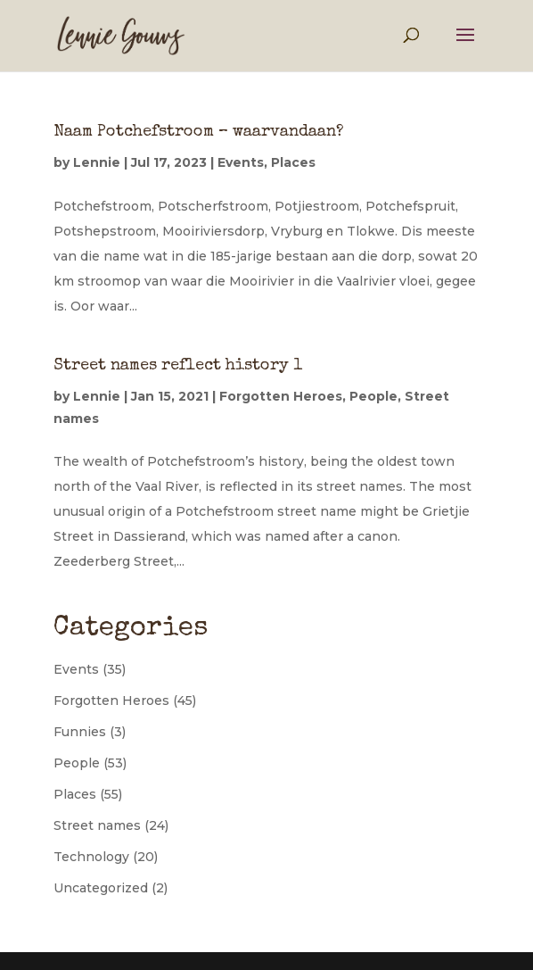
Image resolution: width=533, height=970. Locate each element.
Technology (91, 857)
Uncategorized (100, 888)
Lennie (96, 162)
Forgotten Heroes (280, 396)
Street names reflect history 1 (177, 366)
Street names (97, 825)
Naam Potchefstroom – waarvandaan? (198, 132)
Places (293, 162)
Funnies (79, 732)
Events (240, 162)
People (373, 396)
